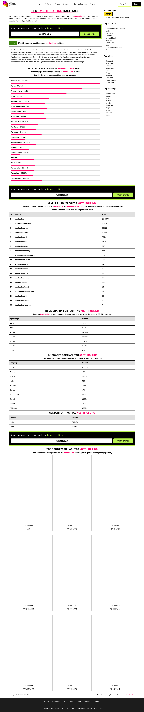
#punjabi (109, 110)
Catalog (92, 4)
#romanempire (16, 153)
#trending (109, 113)
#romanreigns (16, 91)
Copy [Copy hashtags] (13, 43)
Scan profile (89, 34)
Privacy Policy (68, 701)
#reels (108, 103)
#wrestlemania (16, 142)
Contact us (96, 701)
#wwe (13, 86)
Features (86, 701)
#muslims (109, 105)
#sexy (108, 115)
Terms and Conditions (52, 701)
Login (136, 4)
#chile (108, 98)
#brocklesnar (16, 112)
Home (40, 4)
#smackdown (16, 101)
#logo (108, 108)
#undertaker (16, 168)
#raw (13, 96)
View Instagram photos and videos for (116, 695)
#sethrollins (15, 81)
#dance (109, 96)
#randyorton (16, 122)
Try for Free (124, 4)
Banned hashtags (80, 4)
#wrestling (15, 173)
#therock (14, 158)
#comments (110, 94)
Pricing (57, 4)
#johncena (15, 117)
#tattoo (108, 101)
